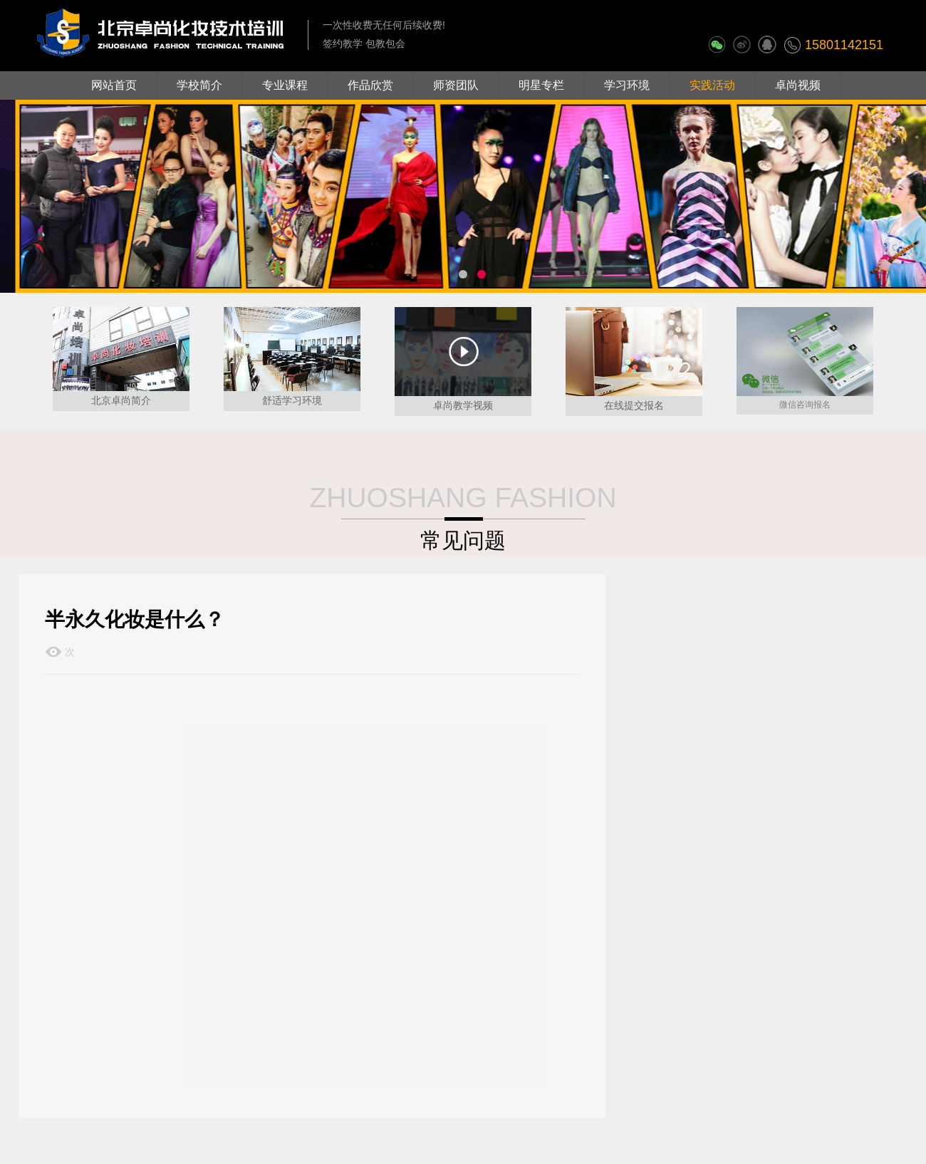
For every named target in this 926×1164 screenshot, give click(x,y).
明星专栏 (541, 85)
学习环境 (627, 85)
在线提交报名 (634, 405)
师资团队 (456, 85)
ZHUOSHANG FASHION (462, 497)
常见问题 (463, 540)
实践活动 (712, 85)
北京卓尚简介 (121, 400)
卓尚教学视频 (463, 405)
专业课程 (285, 85)
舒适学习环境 (292, 400)
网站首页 (114, 85)
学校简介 (199, 85)
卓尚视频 (798, 85)
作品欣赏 (370, 85)
